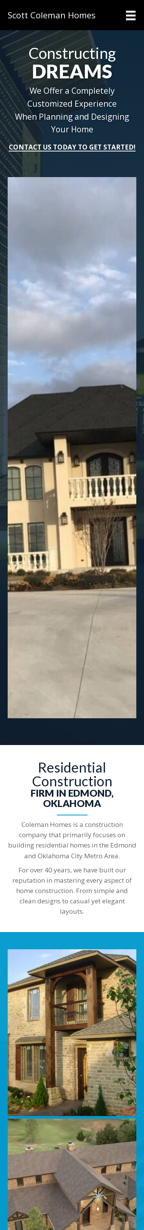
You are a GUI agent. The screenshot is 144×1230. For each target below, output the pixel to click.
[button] (72, 147)
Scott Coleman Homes (52, 15)
